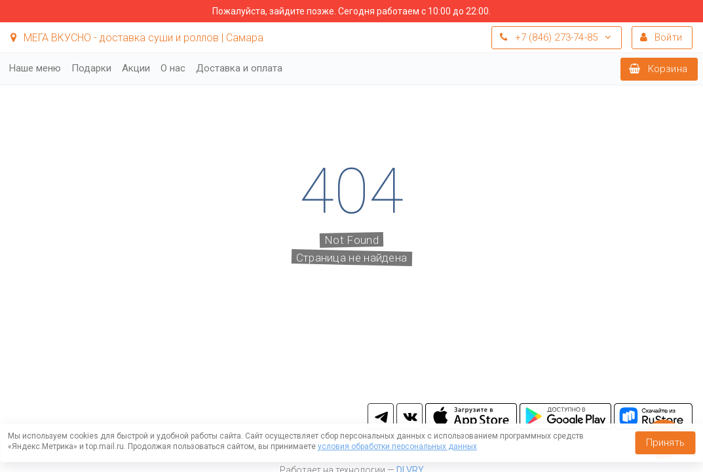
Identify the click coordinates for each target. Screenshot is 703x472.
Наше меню (35, 68)
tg (381, 416)
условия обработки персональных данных (397, 446)
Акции (136, 68)
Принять (665, 442)
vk (409, 416)
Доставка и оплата (239, 68)
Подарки (91, 68)
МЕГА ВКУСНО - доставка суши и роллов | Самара (136, 37)
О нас (173, 68)
